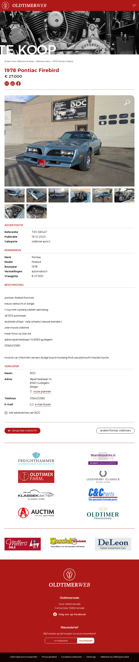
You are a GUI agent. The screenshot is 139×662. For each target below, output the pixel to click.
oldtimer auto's (41, 241)
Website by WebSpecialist (114, 656)
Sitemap (91, 656)
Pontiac (36, 257)
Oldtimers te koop (25, 61)
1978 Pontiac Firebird (63, 61)
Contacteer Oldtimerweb (69, 607)
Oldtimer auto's (43, 61)
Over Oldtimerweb (69, 603)
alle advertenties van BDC (24, 412)
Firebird (36, 262)
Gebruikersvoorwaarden (23, 656)
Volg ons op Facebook (72, 614)
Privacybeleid (49, 656)
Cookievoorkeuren (71, 656)
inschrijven (85, 640)
